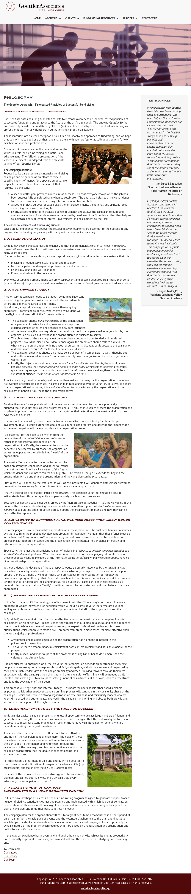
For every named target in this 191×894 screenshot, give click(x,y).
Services (128, 18)
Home (37, 18)
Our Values (10, 852)
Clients (70, 18)
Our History (10, 856)
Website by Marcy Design (95, 888)
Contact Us (149, 18)
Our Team (9, 859)
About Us (51, 18)
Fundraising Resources (99, 18)
